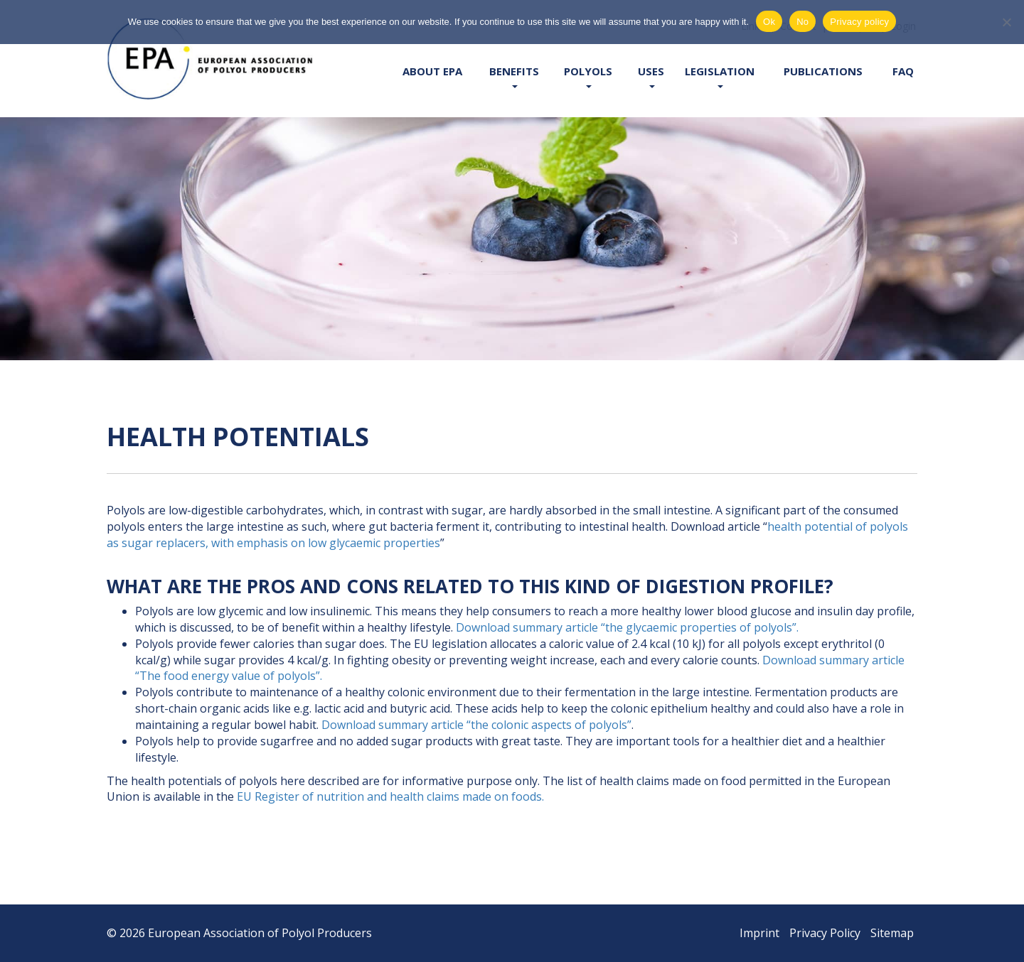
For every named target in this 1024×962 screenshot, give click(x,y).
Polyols (588, 76)
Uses (651, 76)
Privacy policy (859, 21)
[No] (1006, 22)
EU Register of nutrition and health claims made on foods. (390, 796)
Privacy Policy (824, 933)
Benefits (514, 76)
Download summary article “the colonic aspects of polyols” (476, 725)
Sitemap (892, 933)
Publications (823, 71)
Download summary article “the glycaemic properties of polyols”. (627, 627)
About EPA (432, 71)
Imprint (759, 933)
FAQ (903, 71)
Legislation (719, 76)
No (802, 21)
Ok (769, 21)
